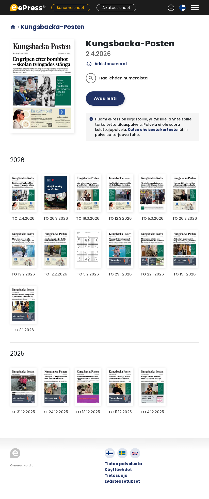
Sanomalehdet (70, 7)
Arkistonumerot (106, 64)
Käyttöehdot (118, 469)
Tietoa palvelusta (123, 463)
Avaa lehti (105, 98)
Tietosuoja (116, 475)
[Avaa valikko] (195, 8)
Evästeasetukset (122, 481)
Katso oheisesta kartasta (153, 129)
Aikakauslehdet (116, 7)
